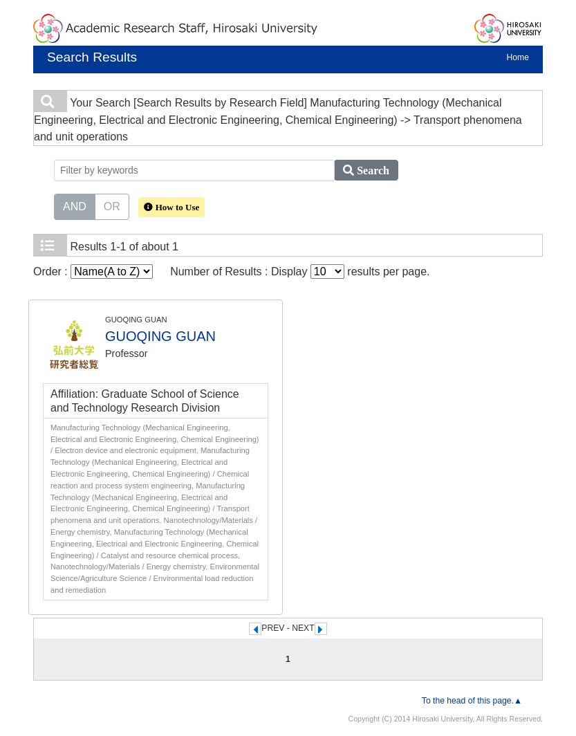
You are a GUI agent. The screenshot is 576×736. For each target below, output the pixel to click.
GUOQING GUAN (160, 336)
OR (112, 205)
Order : (93, 271)
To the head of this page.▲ (472, 701)
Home (518, 57)
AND (74, 205)
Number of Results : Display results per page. (299, 271)
